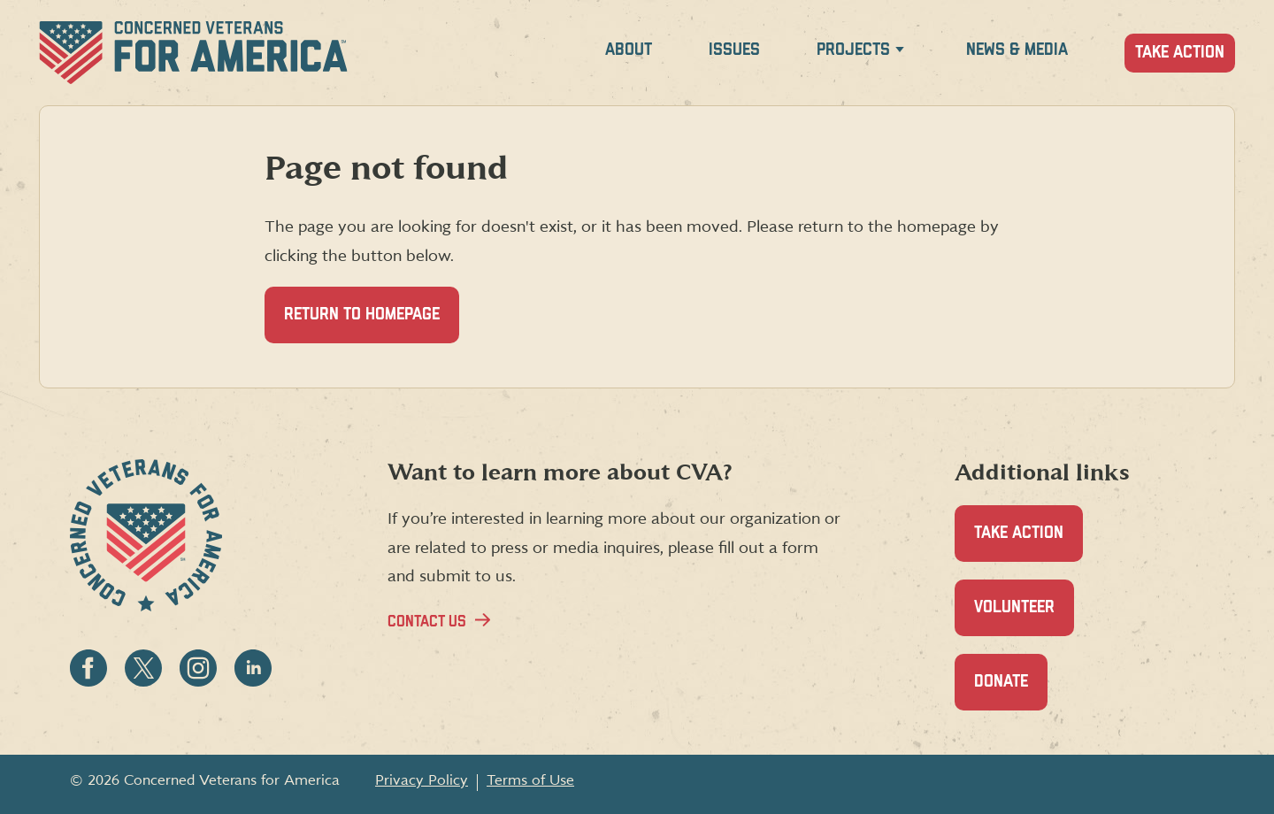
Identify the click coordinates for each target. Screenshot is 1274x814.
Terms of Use (530, 780)
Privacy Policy (421, 780)
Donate (1011, 691)
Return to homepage (362, 314)
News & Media (1017, 50)
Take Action (1179, 52)
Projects (853, 50)
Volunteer (1024, 617)
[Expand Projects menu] (899, 52)
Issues (734, 50)
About (628, 50)
